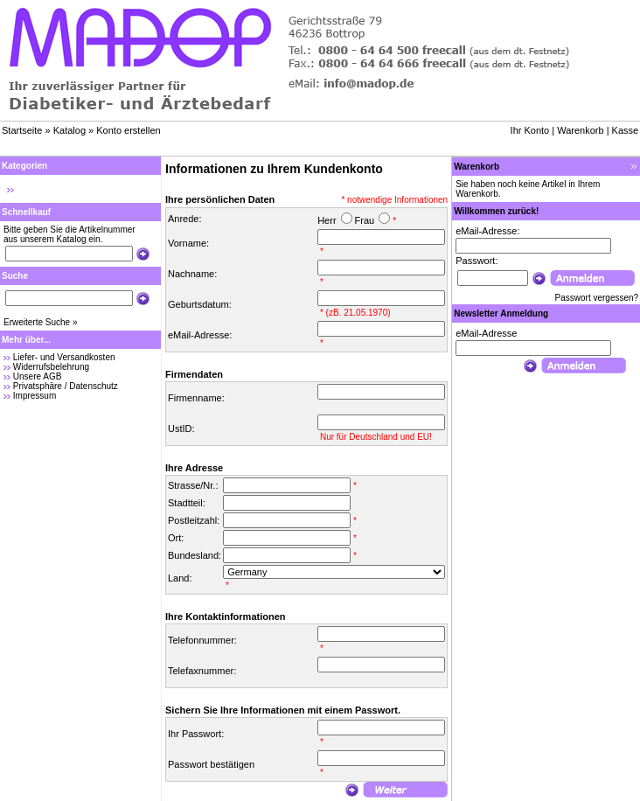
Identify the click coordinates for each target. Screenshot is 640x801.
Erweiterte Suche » (40, 322)
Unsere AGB (37, 376)
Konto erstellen (128, 130)
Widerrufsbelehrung (51, 367)
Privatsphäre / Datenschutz (65, 386)
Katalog (69, 130)
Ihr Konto (530, 130)
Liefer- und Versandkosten (64, 357)
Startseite (22, 130)
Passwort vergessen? (597, 298)
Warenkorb (580, 130)
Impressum (34, 395)
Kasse (625, 130)
